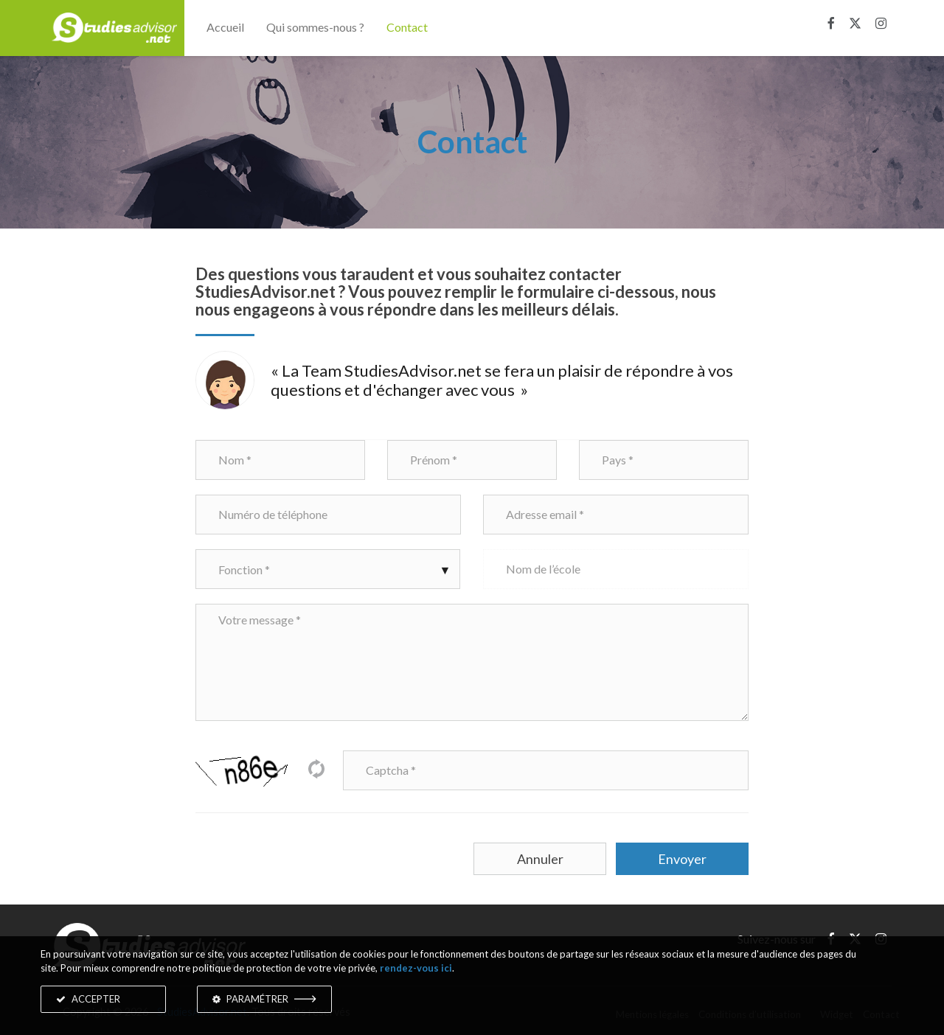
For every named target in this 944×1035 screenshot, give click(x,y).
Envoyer (682, 859)
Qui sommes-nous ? (315, 27)
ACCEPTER (88, 999)
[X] (855, 23)
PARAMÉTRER (264, 999)
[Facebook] (831, 24)
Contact (407, 27)
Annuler (540, 859)
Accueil (225, 27)
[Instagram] (881, 24)
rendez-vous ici (416, 968)
